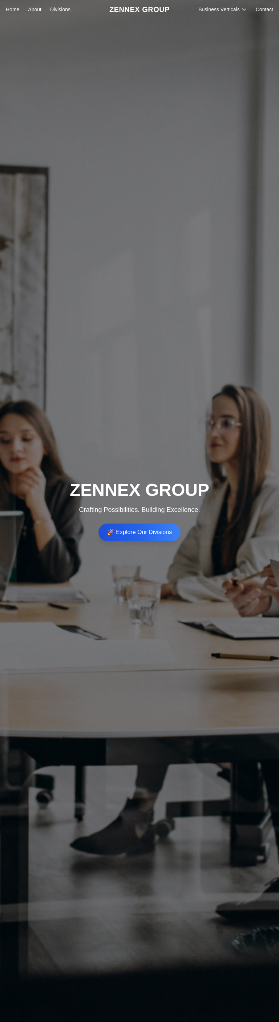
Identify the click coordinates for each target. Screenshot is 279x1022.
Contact (264, 9)
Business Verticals (222, 9)
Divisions (60, 9)
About (34, 9)
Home (12, 9)
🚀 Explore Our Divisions (139, 532)
